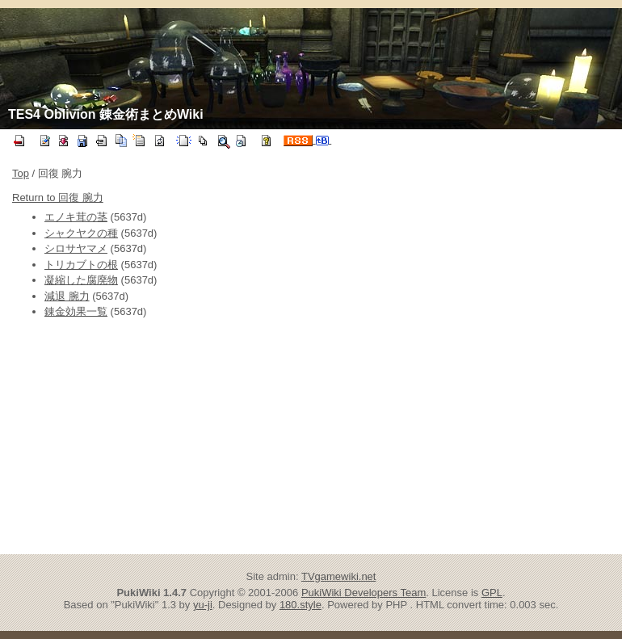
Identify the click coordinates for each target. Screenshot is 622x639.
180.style (300, 605)
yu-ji (202, 605)
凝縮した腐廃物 (81, 280)
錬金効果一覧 (75, 311)
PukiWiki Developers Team (363, 592)
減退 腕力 (67, 296)
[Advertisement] (172, 437)
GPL (491, 592)
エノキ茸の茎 (75, 217)
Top (20, 173)
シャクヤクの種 (81, 233)
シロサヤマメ (75, 248)
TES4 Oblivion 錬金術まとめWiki (106, 114)
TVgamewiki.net (338, 576)
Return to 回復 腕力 (57, 197)
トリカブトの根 (81, 265)
